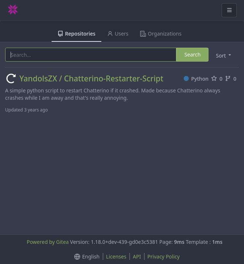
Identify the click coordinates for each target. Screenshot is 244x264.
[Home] (12, 10)
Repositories (76, 33)
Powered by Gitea (48, 241)
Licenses (116, 256)
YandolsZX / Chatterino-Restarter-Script (91, 79)
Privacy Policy (163, 256)
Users (117, 33)
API (137, 256)
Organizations (160, 33)
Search (192, 54)
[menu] (224, 55)
